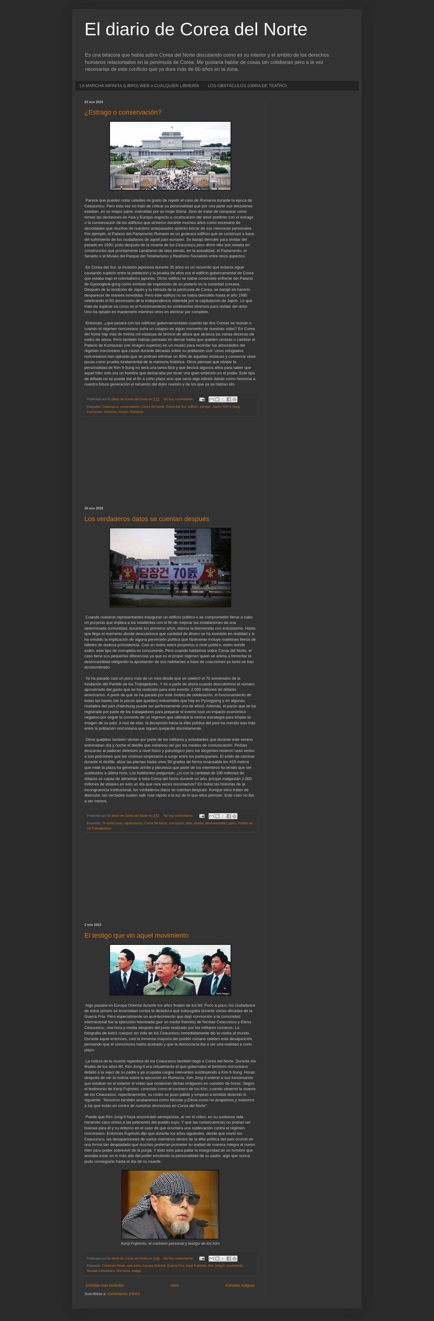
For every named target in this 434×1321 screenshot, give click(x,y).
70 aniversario (112, 823)
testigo (136, 1270)
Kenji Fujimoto (196, 1265)
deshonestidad (215, 823)
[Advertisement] (170, 461)
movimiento (234, 1265)
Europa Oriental (154, 1265)
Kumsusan (94, 412)
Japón (216, 406)
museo (123, 412)
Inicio (175, 1285)
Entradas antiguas (240, 1285)
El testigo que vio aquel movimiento (136, 935)
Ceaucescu (110, 406)
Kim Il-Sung (231, 406)
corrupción (176, 823)
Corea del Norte (152, 406)
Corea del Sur (176, 406)
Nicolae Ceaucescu (101, 1270)
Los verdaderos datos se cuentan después (146, 519)
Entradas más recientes (105, 1285)
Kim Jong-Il (216, 1265)
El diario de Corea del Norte (195, 29)
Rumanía (136, 412)
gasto (232, 823)
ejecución (134, 1265)
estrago (205, 406)
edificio (193, 406)
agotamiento (133, 823)
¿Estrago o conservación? (123, 112)
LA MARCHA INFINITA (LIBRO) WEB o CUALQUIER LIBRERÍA (139, 85)
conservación (130, 406)
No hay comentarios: (179, 399)
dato (189, 823)
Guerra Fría (175, 1265)
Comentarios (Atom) (123, 1294)
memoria (110, 412)
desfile (198, 823)
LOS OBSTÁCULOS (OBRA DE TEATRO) (247, 85)
